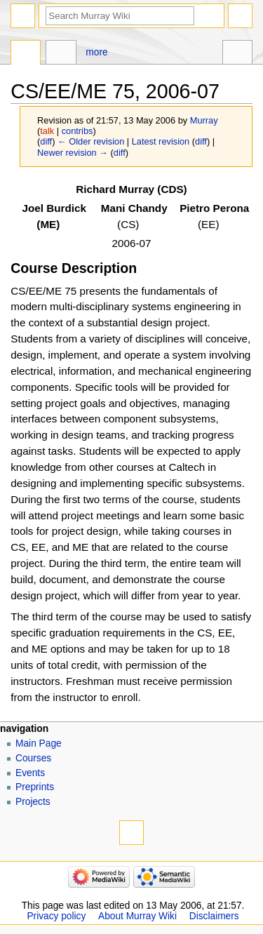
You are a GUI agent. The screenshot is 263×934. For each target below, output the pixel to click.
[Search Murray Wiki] (120, 15)
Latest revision (161, 141)
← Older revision (91, 141)
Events (30, 773)
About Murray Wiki (137, 916)
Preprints (34, 787)
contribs (77, 131)
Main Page (38, 743)
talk (47, 131)
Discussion (60, 54)
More (96, 52)
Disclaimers (214, 916)
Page (25, 54)
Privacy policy (56, 916)
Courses (33, 758)
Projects (32, 801)
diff (46, 141)
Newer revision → (72, 152)
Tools (237, 54)
